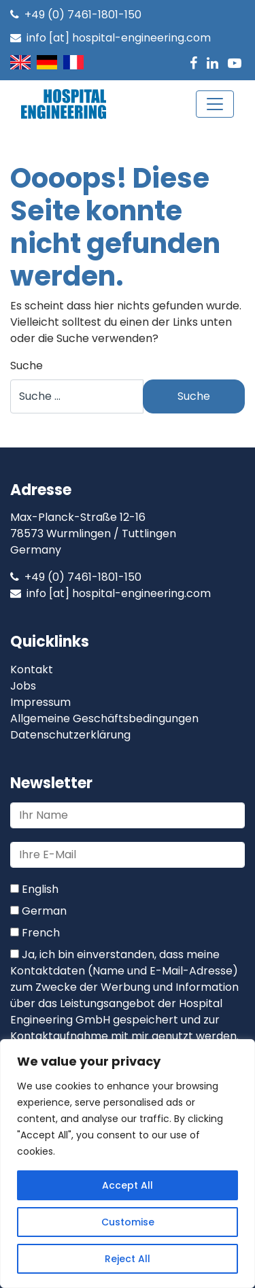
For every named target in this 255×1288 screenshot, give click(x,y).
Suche (26, 365)
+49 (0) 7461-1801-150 (75, 14)
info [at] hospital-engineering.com (110, 38)
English (34, 889)
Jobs (23, 686)
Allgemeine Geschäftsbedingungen (104, 718)
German (38, 911)
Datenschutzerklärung (70, 735)
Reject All (127, 1259)
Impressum (40, 702)
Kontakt (31, 669)
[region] (127, 1163)
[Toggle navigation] (215, 104)
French (35, 932)
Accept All (127, 1185)
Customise (127, 1222)
